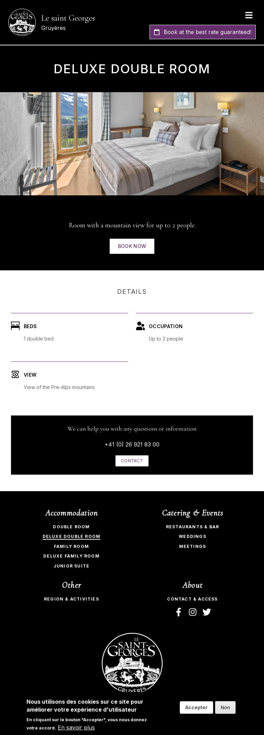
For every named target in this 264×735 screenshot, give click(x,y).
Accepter (196, 707)
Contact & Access (192, 599)
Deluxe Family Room (71, 556)
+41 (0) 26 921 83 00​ (132, 444)
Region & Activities (71, 599)
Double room (71, 526)
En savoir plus (76, 727)
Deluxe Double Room (72, 536)
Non (225, 707)
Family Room (71, 546)
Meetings (192, 546)
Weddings (192, 536)
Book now (132, 246)
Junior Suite (71, 566)
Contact (132, 460)
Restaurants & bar (192, 526)
